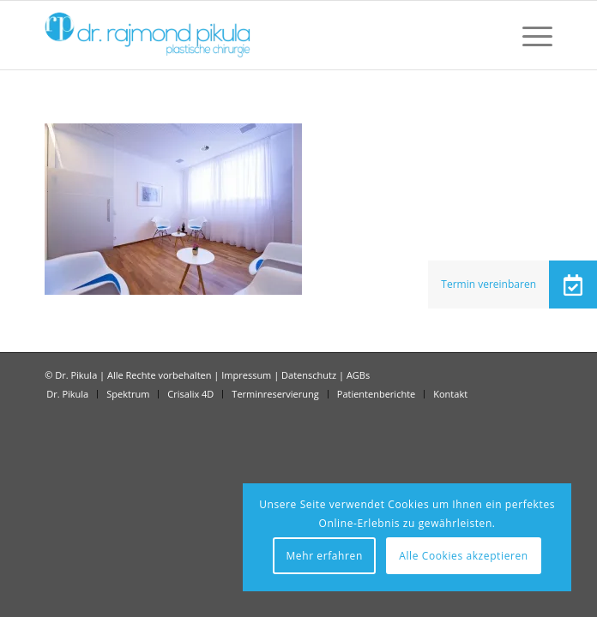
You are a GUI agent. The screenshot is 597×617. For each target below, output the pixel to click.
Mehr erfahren (324, 555)
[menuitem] (528, 35)
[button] (573, 284)
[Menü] (528, 35)
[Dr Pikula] (247, 35)
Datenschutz (308, 374)
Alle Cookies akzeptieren (463, 555)
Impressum (246, 374)
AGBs (358, 374)
